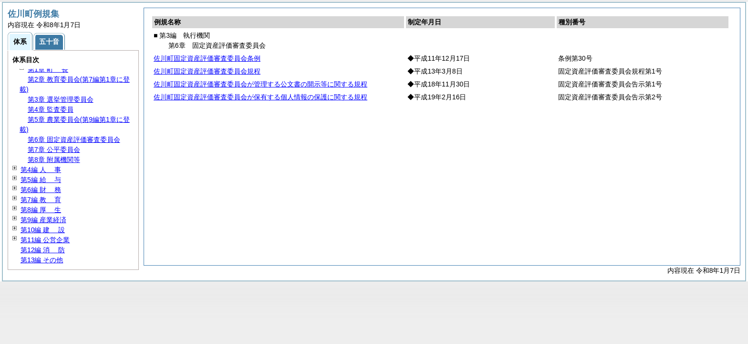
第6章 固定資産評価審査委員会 (74, 139)
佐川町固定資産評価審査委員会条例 (207, 58)
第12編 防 (43, 250)
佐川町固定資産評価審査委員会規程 (207, 71)
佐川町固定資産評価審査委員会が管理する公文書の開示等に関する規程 (260, 84)
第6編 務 (41, 190)
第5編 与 (41, 179)
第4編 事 (41, 169)
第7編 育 (41, 200)
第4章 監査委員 (50, 109)
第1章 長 (48, 69)
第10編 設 (43, 230)
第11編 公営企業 (45, 240)
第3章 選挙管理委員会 (61, 99)
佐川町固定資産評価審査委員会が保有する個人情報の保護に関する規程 (260, 97)
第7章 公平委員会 (54, 149)
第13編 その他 (42, 260)
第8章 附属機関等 (54, 159)
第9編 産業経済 (43, 220)
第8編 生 (41, 210)
